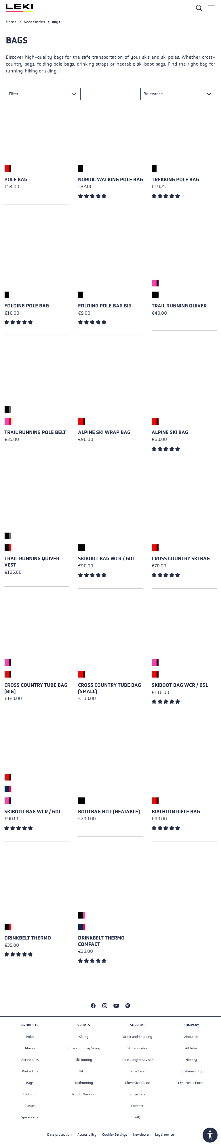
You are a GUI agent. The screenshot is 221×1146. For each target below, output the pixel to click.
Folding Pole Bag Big (105, 306)
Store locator (137, 1048)
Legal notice (164, 1134)
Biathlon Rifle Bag (176, 812)
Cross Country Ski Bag (181, 559)
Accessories (30, 1060)
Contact (137, 1106)
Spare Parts (29, 1117)
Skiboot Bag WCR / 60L (106, 559)
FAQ (137, 1117)
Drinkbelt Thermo (27, 938)
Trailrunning (84, 1083)
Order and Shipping (137, 1037)
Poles (30, 1037)
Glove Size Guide (137, 1083)
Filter (13, 93)
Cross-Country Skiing (83, 1048)
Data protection (59, 1134)
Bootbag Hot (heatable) (109, 812)
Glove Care (137, 1094)
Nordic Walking (83, 1094)
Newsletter (141, 1134)
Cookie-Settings (114, 1134)
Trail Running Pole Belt (35, 432)
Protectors (30, 1071)
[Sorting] (177, 94)
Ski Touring (83, 1060)
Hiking (84, 1071)
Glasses (29, 1106)
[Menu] (211, 8)
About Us (191, 1037)
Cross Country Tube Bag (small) (109, 688)
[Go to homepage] (19, 8)
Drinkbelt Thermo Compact (101, 941)
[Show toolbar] (210, 1135)
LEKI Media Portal (191, 1083)
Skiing (83, 1037)
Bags (29, 1083)
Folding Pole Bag (26, 306)
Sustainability (191, 1071)
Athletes (191, 1048)
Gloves (30, 1048)
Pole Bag (15, 180)
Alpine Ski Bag (170, 432)
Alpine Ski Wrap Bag (104, 432)
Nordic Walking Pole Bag (110, 180)
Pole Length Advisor (137, 1060)
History (191, 1060)
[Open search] (199, 8)
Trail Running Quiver (179, 306)
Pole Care (137, 1071)
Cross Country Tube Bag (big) (35, 688)
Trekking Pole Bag (175, 180)
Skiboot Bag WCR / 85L (180, 685)
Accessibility (86, 1134)
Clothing (30, 1094)
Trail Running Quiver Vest (31, 562)
